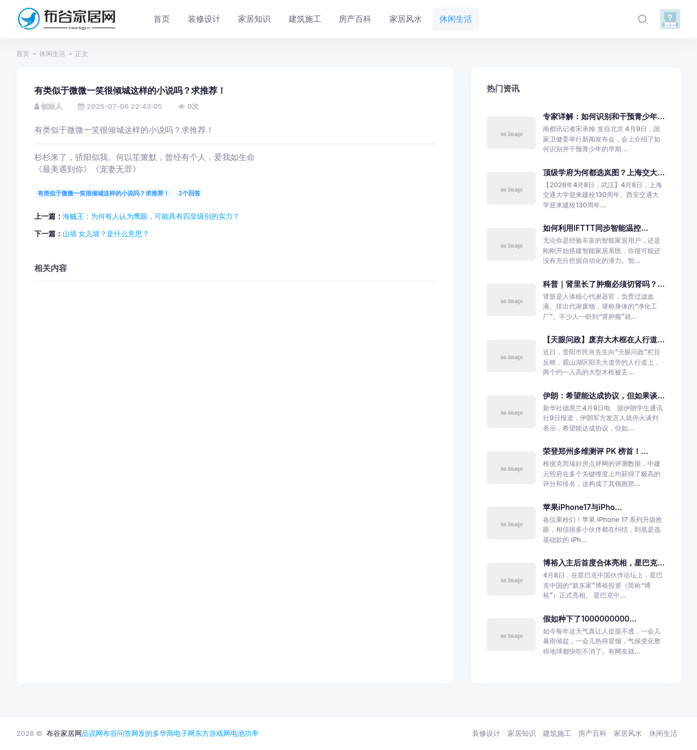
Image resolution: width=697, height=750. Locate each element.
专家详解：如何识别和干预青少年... (603, 116)
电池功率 (244, 733)
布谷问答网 (120, 733)
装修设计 (486, 733)
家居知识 (522, 733)
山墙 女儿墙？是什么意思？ (106, 233)
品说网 (92, 733)
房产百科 (592, 733)
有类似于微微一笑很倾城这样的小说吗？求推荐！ (103, 193)
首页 (22, 54)
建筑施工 (557, 733)
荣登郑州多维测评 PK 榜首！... (595, 451)
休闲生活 (52, 54)
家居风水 (628, 733)
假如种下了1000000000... (590, 618)
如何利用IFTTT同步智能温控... (595, 227)
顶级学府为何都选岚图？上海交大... (603, 172)
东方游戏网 (212, 733)
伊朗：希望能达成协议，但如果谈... (603, 395)
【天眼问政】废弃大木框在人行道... (603, 339)
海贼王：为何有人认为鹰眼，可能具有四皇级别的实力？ (151, 216)
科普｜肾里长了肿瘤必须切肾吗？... (603, 283)
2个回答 (189, 193)
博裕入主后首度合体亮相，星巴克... (603, 562)
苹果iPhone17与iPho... (582, 507)
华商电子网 (177, 733)
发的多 (149, 733)
